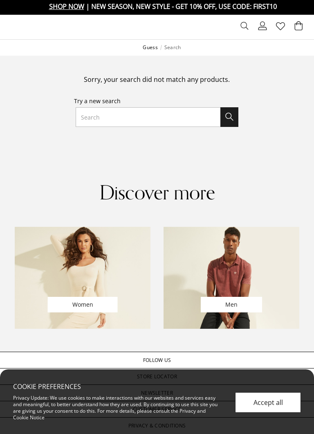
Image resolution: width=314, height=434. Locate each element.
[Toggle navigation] (13, 27)
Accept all (268, 402)
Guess (150, 47)
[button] (157, 360)
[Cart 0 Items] (298, 27)
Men (231, 304)
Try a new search (97, 101)
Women (82, 304)
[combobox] (157, 117)
